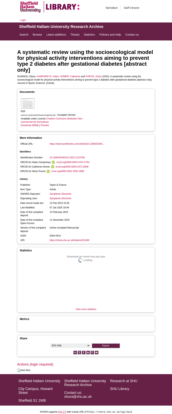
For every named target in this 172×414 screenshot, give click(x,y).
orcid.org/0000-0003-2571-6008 (72, 166)
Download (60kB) (30, 125)
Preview (45, 125)
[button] (18, 370)
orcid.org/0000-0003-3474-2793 (73, 162)
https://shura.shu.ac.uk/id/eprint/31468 (69, 240)
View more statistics (86, 309)
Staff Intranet (131, 7)
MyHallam (112, 7)
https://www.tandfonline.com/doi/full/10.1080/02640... (77, 143)
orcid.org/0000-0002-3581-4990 (67, 171)
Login (23, 20)
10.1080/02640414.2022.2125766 (67, 157)
